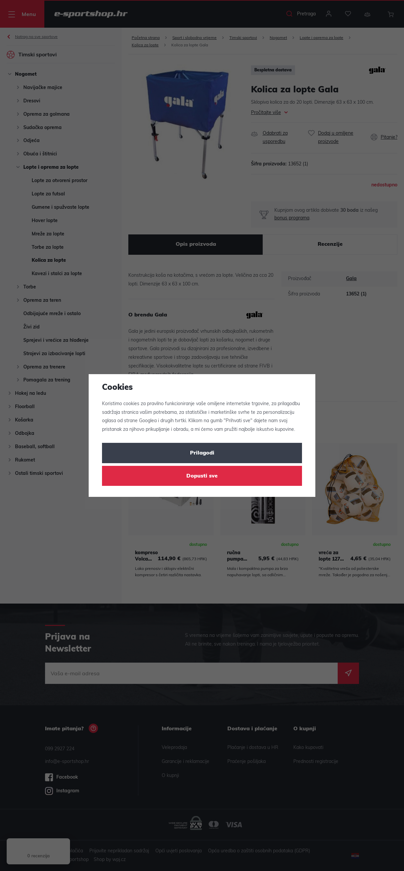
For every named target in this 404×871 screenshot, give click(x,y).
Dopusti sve (202, 476)
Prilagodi (202, 453)
